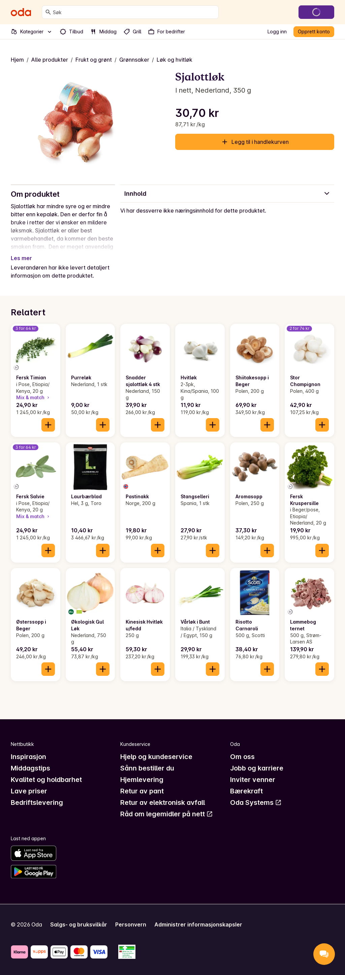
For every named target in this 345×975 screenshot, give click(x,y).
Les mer (21, 258)
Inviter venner (252, 780)
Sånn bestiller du (147, 768)
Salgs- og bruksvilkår (78, 924)
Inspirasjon (28, 757)
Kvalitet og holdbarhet (46, 780)
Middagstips (30, 768)
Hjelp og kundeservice (156, 757)
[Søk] (48, 12)
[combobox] (134, 12)
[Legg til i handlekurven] (48, 425)
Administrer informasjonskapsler (198, 924)
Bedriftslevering (37, 802)
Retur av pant (142, 791)
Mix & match (33, 397)
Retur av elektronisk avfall (162, 802)
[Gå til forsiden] (21, 12)
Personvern (130, 924)
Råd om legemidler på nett (166, 814)
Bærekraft (246, 791)
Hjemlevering (141, 780)
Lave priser (29, 791)
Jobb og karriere (256, 768)
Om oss (242, 757)
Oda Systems (256, 802)
